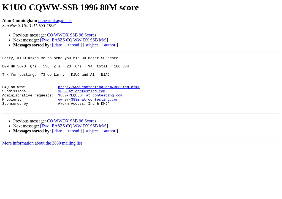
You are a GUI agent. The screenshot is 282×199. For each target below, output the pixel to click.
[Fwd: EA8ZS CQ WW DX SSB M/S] (74, 40)
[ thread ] (74, 45)
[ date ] (58, 45)
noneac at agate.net (55, 20)
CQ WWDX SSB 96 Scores (71, 35)
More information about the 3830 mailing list (42, 153)
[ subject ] (92, 45)
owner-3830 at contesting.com (88, 108)
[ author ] (110, 45)
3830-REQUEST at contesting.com (90, 103)
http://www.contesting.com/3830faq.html (99, 93)
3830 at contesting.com (81, 98)
